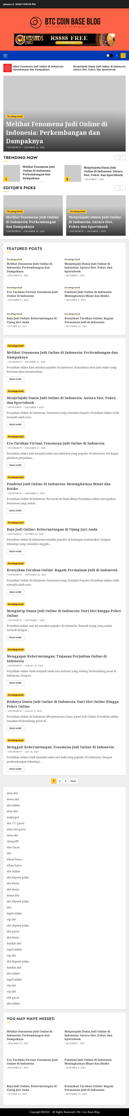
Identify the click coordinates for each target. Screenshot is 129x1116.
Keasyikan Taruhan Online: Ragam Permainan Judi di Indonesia (88, 320)
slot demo (13, 883)
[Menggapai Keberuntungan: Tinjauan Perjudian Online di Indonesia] (64, 649)
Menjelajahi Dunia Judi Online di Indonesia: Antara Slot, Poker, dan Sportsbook (103, 171)
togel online (14, 913)
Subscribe (123, 55)
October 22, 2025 (17, 326)
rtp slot (11, 919)
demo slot (13, 895)
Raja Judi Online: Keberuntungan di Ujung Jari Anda (32, 320)
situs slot (12, 793)
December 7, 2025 (94, 179)
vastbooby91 (14, 147)
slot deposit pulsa (18, 877)
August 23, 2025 (34, 666)
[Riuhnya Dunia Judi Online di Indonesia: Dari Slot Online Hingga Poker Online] (64, 695)
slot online (13, 805)
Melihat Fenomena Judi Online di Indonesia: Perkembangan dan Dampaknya (57, 132)
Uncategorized (15, 116)
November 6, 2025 (75, 300)
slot (9, 853)
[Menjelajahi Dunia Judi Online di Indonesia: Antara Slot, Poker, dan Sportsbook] (72, 173)
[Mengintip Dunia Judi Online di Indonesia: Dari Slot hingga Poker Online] (64, 604)
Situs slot (12, 835)
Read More (15, 379)
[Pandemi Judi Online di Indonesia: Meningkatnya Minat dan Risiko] (64, 477)
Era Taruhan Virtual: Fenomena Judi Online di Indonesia (32, 294)
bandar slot (14, 943)
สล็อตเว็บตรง (14, 859)
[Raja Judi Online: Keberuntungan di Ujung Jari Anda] (64, 522)
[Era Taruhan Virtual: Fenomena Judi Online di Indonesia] (64, 436)
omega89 (12, 841)
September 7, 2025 (34, 620)
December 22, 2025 (34, 147)
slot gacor (13, 931)
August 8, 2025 (33, 711)
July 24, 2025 (31, 752)
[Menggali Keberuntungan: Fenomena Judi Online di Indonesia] (64, 740)
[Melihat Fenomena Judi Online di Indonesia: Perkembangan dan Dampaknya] (11, 173)
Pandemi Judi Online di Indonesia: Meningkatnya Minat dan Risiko (88, 294)
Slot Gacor (13, 847)
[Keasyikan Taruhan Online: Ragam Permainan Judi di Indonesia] (64, 563)
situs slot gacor (16, 829)
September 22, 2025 (76, 326)
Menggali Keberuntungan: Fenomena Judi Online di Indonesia (60, 747)
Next (73, 781)
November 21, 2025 (18, 300)
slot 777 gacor (16, 823)
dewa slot (13, 799)
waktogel (13, 817)
